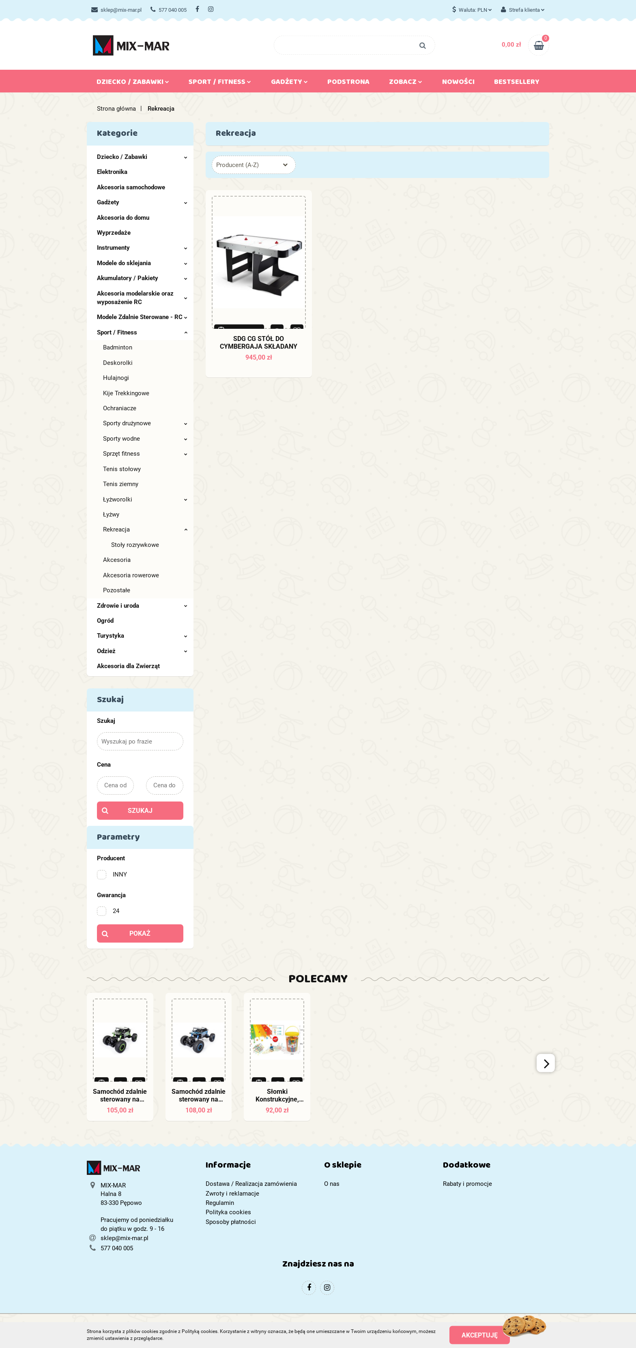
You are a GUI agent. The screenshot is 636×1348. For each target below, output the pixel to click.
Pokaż (139, 933)
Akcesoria (117, 560)
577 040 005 (168, 10)
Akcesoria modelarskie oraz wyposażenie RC (142, 298)
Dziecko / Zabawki (133, 83)
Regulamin (220, 1203)
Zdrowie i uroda (142, 605)
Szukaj (140, 810)
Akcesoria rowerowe (131, 575)
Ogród (105, 620)
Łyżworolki (145, 499)
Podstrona (348, 83)
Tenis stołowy (122, 469)
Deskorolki (118, 362)
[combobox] (254, 165)
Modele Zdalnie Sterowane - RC (142, 317)
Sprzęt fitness (145, 453)
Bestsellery (516, 83)
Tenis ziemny (120, 484)
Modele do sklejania (142, 263)
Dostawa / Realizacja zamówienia (251, 1183)
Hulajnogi (116, 377)
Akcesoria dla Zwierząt (128, 666)
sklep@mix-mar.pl (116, 10)
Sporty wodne (145, 438)
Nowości (458, 83)
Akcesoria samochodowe (131, 187)
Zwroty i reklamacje (232, 1193)
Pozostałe (116, 590)
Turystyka (142, 635)
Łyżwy (111, 514)
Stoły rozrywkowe (135, 545)
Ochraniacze (119, 408)
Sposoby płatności (231, 1222)
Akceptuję (480, 1335)
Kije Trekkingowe (126, 393)
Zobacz (405, 83)
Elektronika (112, 172)
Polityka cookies (228, 1212)
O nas (331, 1183)
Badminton (117, 347)
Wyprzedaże (114, 232)
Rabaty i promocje (467, 1183)
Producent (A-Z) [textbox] (237, 165)
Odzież (142, 651)
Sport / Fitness (220, 83)
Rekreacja (145, 529)
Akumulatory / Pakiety (142, 278)
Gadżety (289, 83)
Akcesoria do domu (123, 217)
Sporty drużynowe (145, 423)
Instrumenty (142, 247)
